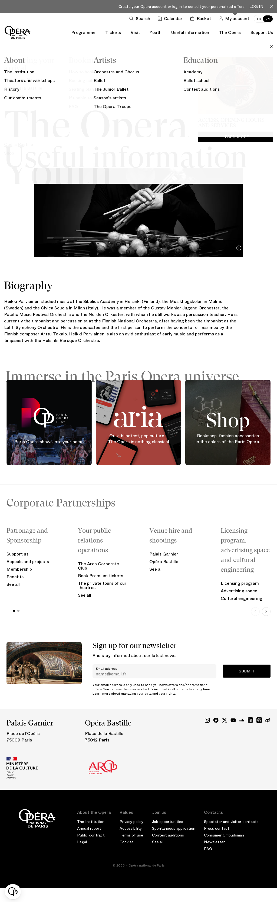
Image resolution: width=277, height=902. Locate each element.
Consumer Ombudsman (224, 835)
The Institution (90, 821)
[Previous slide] (255, 611)
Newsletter (214, 842)
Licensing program (240, 583)
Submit (247, 671)
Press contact (216, 828)
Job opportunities (167, 821)
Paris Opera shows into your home (49, 442)
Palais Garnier (163, 554)
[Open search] (140, 18)
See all (13, 584)
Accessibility (131, 828)
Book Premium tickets (100, 576)
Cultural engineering (241, 598)
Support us (17, 554)
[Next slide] (266, 611)
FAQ (208, 848)
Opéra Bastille (163, 561)
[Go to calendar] (171, 18)
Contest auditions (168, 835)
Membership (19, 569)
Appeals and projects (27, 561)
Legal (82, 842)
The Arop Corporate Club (98, 566)
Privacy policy (131, 821)
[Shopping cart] (201, 18)
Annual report (89, 828)
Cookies (127, 842)
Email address (106, 668)
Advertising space (239, 591)
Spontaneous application (173, 828)
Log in (256, 6)
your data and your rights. (156, 693)
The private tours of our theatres (102, 585)
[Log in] (235, 18)
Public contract (91, 835)
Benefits (15, 577)
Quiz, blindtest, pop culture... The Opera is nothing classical (138, 439)
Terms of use (131, 835)
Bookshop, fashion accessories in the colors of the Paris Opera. (228, 439)
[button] (13, 891)
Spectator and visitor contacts (231, 821)
